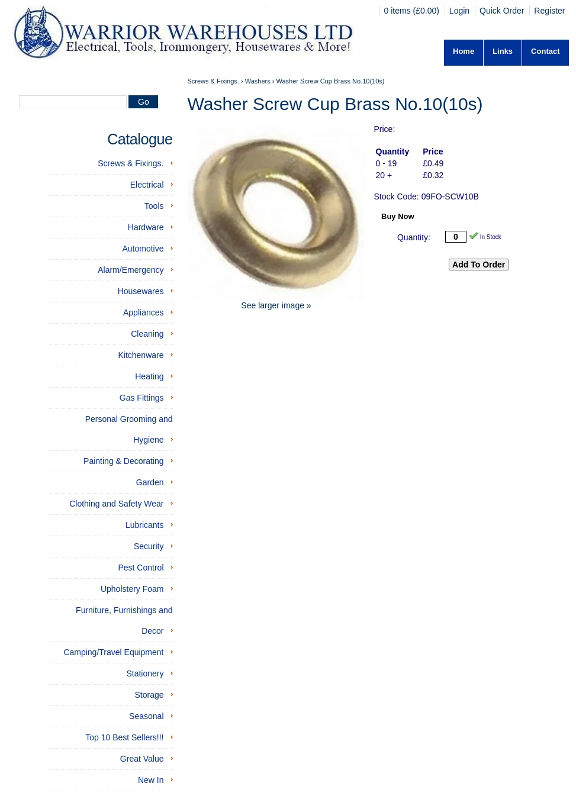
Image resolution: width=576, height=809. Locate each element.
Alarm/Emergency (130, 270)
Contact (545, 51)
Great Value (142, 758)
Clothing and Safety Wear (116, 503)
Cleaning (147, 334)
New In (151, 780)
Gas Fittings (142, 397)
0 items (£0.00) (413, 10)
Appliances (143, 312)
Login (459, 10)
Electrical (147, 184)
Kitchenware (140, 355)
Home (463, 51)
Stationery (144, 673)
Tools (154, 206)
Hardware (146, 227)
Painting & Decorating (123, 461)
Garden (150, 482)
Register (549, 10)
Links (503, 51)
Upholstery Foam (132, 589)
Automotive (142, 248)
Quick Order (502, 10)
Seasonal (146, 716)
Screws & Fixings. (130, 163)
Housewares (141, 291)
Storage (148, 695)
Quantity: (413, 237)
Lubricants (145, 525)
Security (149, 546)
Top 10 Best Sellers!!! (124, 737)
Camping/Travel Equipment (113, 652)
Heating (149, 376)
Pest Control (140, 567)
